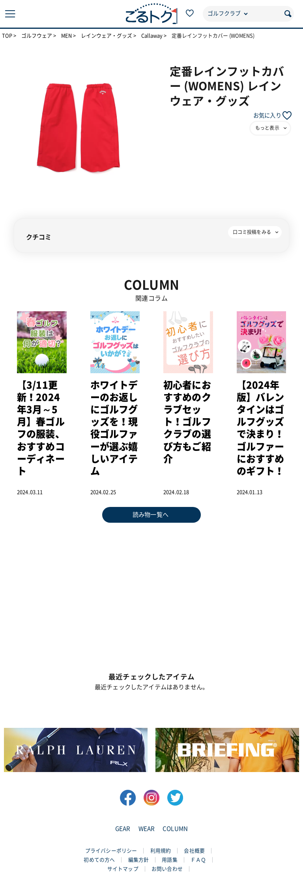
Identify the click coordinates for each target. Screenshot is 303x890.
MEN (66, 36)
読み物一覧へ (150, 515)
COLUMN (175, 829)
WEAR (146, 829)
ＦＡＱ (198, 859)
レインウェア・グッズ (106, 36)
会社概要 (194, 850)
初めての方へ (99, 859)
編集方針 (138, 859)
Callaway (152, 36)
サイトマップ (122, 868)
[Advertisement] (151, 593)
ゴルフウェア (36, 36)
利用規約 (160, 850)
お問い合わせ (167, 868)
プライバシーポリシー (111, 850)
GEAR (123, 829)
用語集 (169, 859)
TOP (7, 36)
